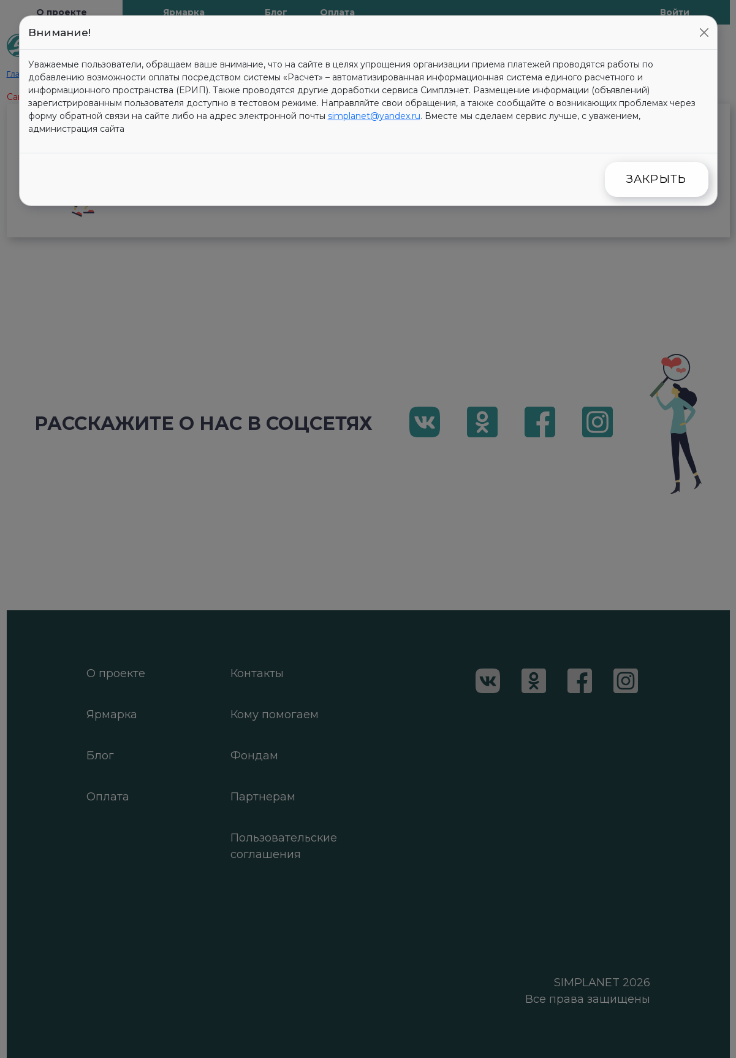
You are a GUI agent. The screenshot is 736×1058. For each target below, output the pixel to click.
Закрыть (656, 179)
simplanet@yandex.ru (374, 115)
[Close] (704, 32)
